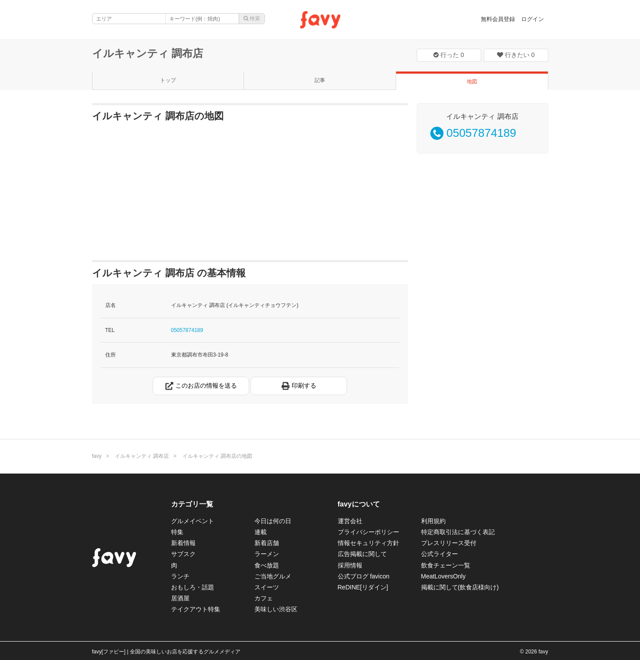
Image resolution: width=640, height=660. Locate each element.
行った (448, 54)
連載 (260, 531)
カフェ (263, 598)
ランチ (180, 576)
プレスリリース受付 (448, 542)
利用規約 (433, 520)
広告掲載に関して (362, 553)
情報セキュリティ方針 (368, 542)
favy (97, 456)
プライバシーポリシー (368, 531)
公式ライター (439, 553)
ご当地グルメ (272, 576)
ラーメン (266, 553)
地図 (472, 81)
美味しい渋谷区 (275, 609)
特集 (177, 531)
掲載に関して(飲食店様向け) (460, 587)
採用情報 (350, 565)
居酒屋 (180, 598)
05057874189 (187, 330)
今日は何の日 (272, 520)
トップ (168, 80)
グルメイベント (192, 520)
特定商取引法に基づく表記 (458, 531)
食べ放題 (266, 565)
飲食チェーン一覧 (445, 565)
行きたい (516, 54)
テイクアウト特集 (195, 609)
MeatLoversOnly (443, 576)
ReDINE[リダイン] (363, 587)
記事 (320, 80)
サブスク (183, 553)
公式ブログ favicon (364, 576)
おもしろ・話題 (192, 587)
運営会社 (350, 520)
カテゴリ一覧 (192, 504)
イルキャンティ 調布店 (148, 53)
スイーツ (266, 587)
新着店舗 (266, 542)
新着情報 (183, 542)
